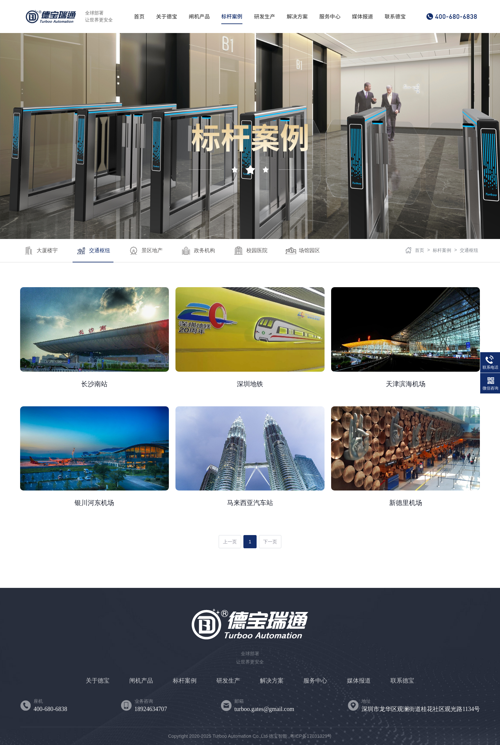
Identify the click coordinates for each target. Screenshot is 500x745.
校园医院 (250, 251)
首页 (139, 16)
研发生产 (264, 16)
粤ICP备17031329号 (311, 736)
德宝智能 (278, 736)
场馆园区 (303, 251)
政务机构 (198, 251)
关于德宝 (166, 16)
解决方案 (297, 16)
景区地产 (145, 251)
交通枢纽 (93, 251)
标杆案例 (231, 16)
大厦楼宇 (40, 251)
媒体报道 (362, 16)
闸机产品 (199, 16)
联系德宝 (395, 16)
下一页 (270, 541)
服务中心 (329, 16)
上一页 (230, 541)
